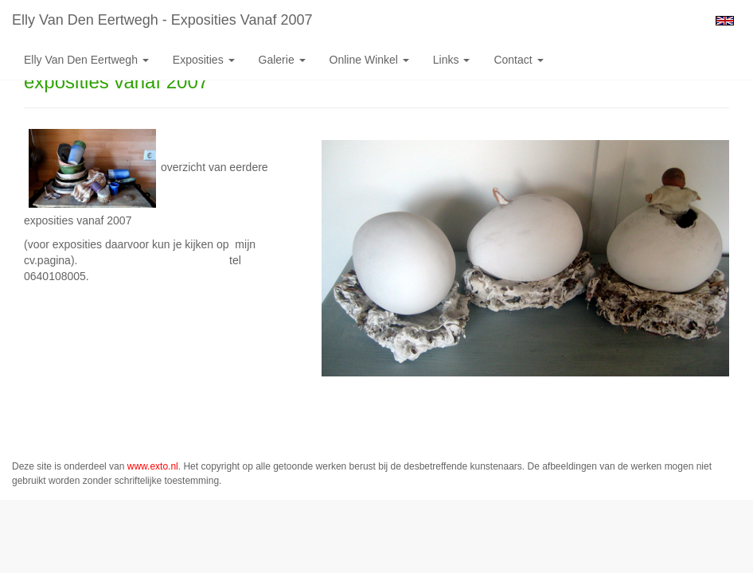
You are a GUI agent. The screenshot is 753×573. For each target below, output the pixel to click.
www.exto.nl (152, 466)
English (725, 20)
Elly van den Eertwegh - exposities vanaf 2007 (162, 20)
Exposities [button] (204, 59)
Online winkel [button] (369, 59)
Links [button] (451, 59)
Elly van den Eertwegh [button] (86, 59)
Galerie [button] (282, 59)
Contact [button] (518, 59)
